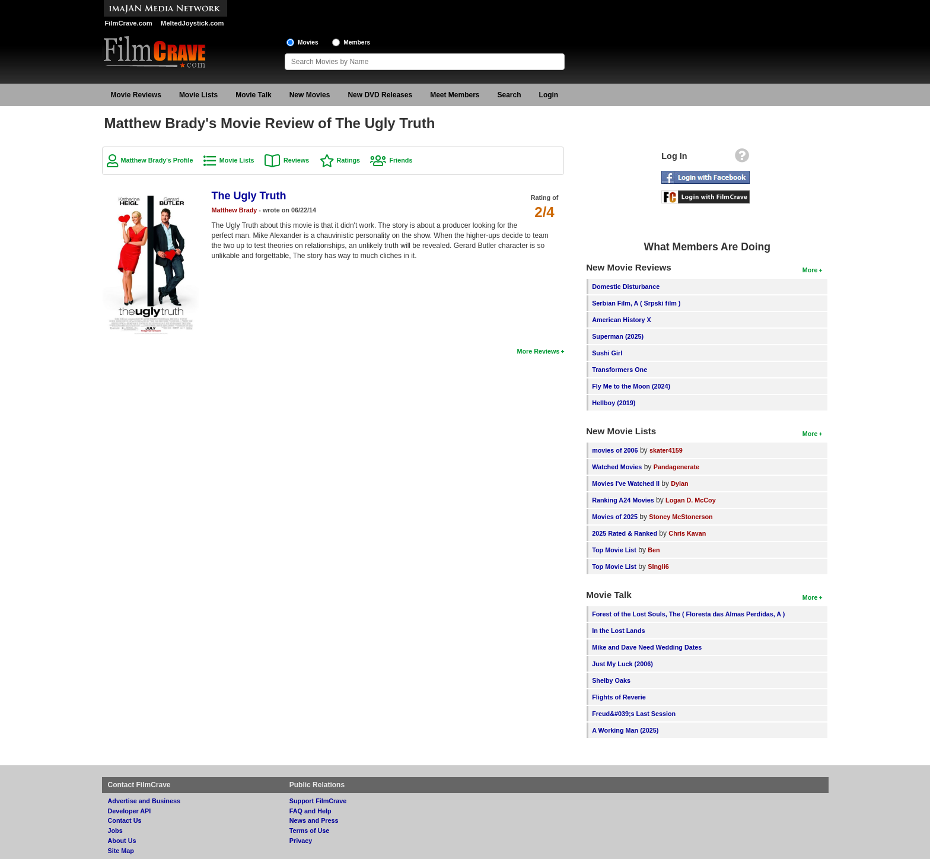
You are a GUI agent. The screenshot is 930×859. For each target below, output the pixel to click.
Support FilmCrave (318, 800)
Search (509, 95)
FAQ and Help (310, 811)
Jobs (115, 830)
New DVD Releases (380, 95)
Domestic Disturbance (626, 286)
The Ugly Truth (249, 196)
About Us (122, 840)
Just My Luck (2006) (622, 663)
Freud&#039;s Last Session (634, 713)
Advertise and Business (144, 800)
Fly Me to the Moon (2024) (631, 386)
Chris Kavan (687, 533)
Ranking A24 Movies (623, 500)
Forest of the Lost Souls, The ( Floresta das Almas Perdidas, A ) (688, 614)
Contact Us (125, 820)
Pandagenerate (676, 466)
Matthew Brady (234, 210)
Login (549, 95)
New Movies (309, 95)
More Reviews (538, 351)
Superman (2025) (618, 336)
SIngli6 (658, 566)
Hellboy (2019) (613, 402)
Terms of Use (309, 830)
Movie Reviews (136, 95)
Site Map (121, 850)
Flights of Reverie (619, 697)
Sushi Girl (607, 353)
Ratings (349, 160)
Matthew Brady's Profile (157, 160)
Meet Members (454, 95)
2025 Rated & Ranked (624, 533)
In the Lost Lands (618, 630)
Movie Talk (253, 95)
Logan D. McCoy (690, 500)
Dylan (679, 483)
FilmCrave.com (128, 23)
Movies (308, 42)
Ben (654, 549)
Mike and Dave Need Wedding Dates (647, 647)
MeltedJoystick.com (192, 23)
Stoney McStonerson (680, 516)
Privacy (300, 840)
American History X (621, 319)
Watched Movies (617, 466)
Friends (400, 160)
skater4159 (666, 450)
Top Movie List (614, 549)
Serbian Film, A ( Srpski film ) (636, 303)
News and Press (314, 820)
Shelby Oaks (611, 680)
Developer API (129, 811)
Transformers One (619, 369)
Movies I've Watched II (626, 483)
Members (356, 42)
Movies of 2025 (615, 516)
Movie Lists (198, 95)
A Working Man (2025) (625, 730)
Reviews (296, 160)
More (810, 269)
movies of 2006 (615, 450)
